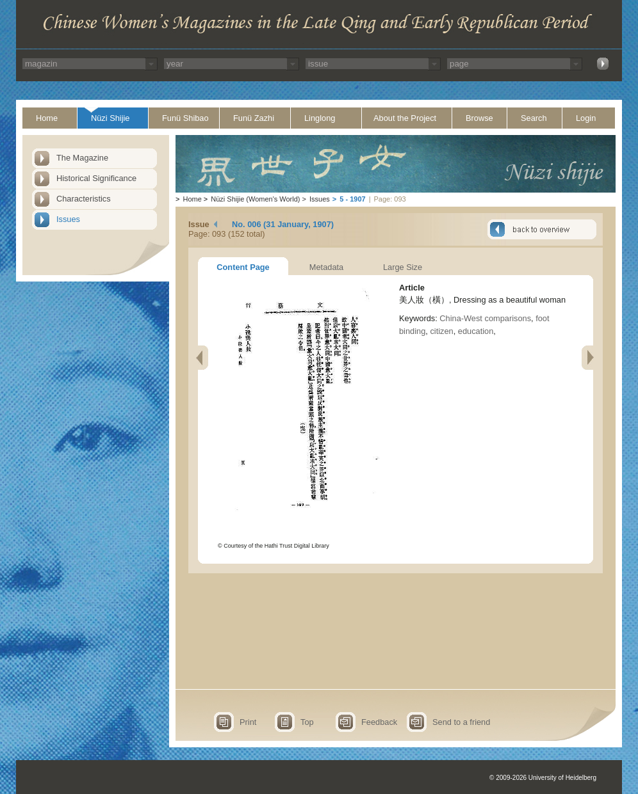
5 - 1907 (352, 199)
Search (534, 118)
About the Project (404, 118)
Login (586, 118)
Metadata (326, 267)
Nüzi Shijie (110, 118)
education (476, 331)
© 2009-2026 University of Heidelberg (542, 777)
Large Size (402, 267)
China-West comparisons (485, 318)
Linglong (319, 118)
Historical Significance (96, 178)
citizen (441, 331)
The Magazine (82, 158)
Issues (68, 219)
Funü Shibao (185, 118)
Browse (479, 118)
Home (47, 118)
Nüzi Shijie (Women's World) (255, 199)
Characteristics (83, 198)
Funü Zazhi (253, 118)
